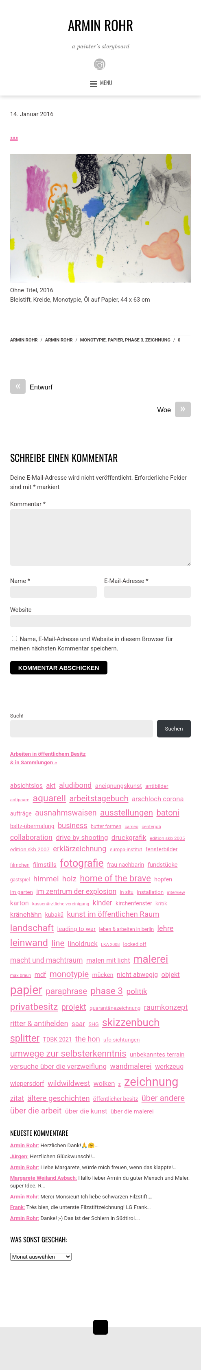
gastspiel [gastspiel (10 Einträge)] (20, 880)
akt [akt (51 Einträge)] (50, 785)
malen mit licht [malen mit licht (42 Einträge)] (108, 960)
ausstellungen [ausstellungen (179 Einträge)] (126, 813)
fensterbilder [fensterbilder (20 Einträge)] (162, 849)
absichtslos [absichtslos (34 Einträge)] (26, 785)
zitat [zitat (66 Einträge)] (17, 1098)
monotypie (93, 340)
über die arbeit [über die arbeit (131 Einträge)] (36, 1111)
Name (20, 581)
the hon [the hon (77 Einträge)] (87, 1039)
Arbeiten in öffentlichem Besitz (48, 754)
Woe (174, 410)
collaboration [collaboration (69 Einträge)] (31, 837)
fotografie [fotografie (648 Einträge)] (82, 863)
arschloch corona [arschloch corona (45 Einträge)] (158, 799)
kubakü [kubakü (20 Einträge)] (54, 914)
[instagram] (99, 64)
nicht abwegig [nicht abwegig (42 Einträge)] (137, 975)
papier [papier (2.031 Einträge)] (26, 990)
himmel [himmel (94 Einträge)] (46, 878)
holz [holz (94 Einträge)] (69, 878)
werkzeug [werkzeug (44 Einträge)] (169, 1066)
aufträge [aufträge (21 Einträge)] (21, 813)
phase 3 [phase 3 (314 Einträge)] (106, 990)
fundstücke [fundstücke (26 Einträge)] (163, 864)
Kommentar (28, 504)
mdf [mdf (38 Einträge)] (40, 975)
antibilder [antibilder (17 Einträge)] (156, 786)
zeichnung (157, 340)
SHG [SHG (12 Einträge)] (94, 1024)
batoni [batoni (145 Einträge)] (167, 813)
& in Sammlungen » (33, 762)
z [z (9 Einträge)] (119, 1084)
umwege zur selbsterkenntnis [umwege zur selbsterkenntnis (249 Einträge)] (68, 1053)
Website (21, 609)
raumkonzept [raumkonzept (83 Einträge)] (166, 1007)
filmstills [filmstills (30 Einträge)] (45, 864)
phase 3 (134, 340)
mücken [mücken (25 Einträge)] (103, 975)
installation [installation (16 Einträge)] (150, 892)
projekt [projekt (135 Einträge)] (73, 1007)
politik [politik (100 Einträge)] (136, 991)
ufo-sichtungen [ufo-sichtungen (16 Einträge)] (121, 1040)
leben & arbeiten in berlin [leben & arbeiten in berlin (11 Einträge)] (126, 929)
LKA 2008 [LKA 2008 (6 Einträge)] (110, 944)
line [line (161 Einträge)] (57, 943)
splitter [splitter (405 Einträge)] (25, 1038)
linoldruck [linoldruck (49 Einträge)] (83, 943)
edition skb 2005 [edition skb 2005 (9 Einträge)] (167, 838)
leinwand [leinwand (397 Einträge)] (29, 942)
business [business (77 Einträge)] (72, 825)
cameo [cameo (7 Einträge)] (131, 826)
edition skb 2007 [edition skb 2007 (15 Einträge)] (30, 849)
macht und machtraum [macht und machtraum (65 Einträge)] (46, 960)
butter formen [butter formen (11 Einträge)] (106, 826)
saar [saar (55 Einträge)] (78, 1024)
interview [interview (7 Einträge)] (176, 892)
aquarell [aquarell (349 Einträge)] (49, 798)
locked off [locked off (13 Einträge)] (134, 944)
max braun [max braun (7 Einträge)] (20, 975)
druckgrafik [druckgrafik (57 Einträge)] (128, 837)
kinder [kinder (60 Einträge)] (102, 903)
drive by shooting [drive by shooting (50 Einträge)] (82, 837)
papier (115, 340)
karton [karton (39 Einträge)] (19, 903)
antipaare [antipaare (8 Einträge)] (20, 799)
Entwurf (31, 387)
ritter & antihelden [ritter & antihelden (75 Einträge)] (39, 1023)
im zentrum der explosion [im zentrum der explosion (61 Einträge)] (76, 891)
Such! (17, 716)
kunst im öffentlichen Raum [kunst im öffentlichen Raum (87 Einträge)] (113, 914)
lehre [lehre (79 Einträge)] (165, 928)
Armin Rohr (24, 340)
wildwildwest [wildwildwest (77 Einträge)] (69, 1083)
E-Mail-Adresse (126, 581)
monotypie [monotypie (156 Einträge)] (69, 974)
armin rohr (59, 340)
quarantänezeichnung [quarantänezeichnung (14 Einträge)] (115, 1008)
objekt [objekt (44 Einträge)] (171, 975)
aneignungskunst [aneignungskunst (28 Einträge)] (118, 785)
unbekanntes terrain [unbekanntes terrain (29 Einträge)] (157, 1054)
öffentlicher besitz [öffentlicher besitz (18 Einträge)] (115, 1099)
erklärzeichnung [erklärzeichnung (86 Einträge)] (79, 848)
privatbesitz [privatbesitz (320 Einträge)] (34, 1006)
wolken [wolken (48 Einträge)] (104, 1083)
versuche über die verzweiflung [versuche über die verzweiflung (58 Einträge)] (58, 1066)
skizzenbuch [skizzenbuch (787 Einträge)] (130, 1022)
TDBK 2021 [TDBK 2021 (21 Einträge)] (57, 1039)
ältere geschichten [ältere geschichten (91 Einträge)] (59, 1098)
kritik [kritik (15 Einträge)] (161, 903)
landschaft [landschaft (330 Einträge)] (32, 927)
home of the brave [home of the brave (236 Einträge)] (115, 878)
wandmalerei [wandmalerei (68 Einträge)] (131, 1066)
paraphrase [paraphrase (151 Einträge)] (66, 991)
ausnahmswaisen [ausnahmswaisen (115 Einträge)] (66, 813)
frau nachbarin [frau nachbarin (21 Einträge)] (125, 864)
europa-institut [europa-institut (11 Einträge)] (126, 849)
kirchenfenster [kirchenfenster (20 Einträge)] (134, 903)
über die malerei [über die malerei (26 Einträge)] (132, 1111)
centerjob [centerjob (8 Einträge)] (151, 826)
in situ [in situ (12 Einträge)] (126, 892)
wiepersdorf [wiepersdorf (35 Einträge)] (27, 1083)
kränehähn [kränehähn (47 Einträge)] (26, 914)
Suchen (174, 729)
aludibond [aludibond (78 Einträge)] (75, 785)
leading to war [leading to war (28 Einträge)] (76, 929)
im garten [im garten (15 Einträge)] (21, 892)
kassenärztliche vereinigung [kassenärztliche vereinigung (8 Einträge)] (60, 904)
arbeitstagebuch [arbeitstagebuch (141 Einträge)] (98, 798)
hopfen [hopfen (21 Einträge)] (163, 879)
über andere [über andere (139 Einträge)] (163, 1098)
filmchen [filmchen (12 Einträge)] (20, 865)
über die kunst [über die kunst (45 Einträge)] (86, 1111)
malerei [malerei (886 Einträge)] (150, 959)
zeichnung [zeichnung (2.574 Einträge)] (151, 1082)
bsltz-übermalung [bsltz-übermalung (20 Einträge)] (32, 826)
